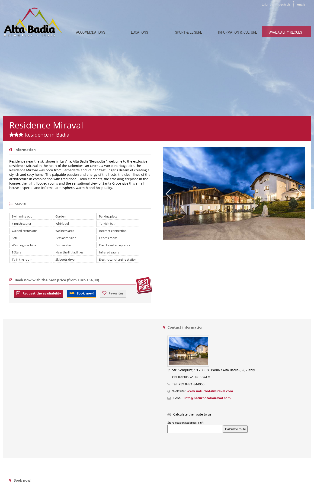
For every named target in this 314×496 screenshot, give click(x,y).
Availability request (286, 32)
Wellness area (64, 231)
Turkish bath (107, 223)
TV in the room (22, 259)
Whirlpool (62, 223)
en (302, 4)
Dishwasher (63, 245)
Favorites (112, 293)
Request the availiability (38, 293)
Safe (15, 238)
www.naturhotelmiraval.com (210, 391)
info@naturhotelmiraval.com (207, 398)
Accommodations (90, 32)
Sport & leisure (188, 32)
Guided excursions (24, 231)
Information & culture (237, 32)
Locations (139, 32)
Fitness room (108, 238)
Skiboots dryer (65, 259)
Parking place (108, 216)
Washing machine (24, 245)
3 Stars (16, 252)
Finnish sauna (21, 223)
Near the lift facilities (69, 252)
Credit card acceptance (114, 245)
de (284, 4)
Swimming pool (22, 216)
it (266, 4)
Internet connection (113, 231)
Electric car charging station (118, 259)
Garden (60, 216)
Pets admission (65, 238)
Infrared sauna (109, 252)
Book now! (82, 293)
